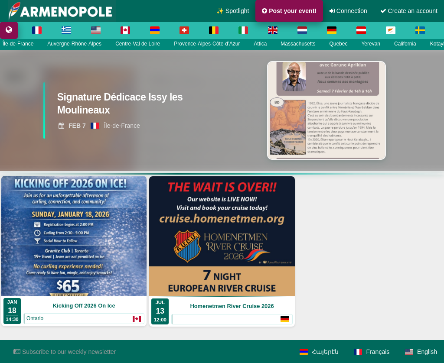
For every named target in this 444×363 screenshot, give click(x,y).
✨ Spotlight (232, 10)
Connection (348, 10)
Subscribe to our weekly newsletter (64, 351)
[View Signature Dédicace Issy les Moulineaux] (132, 106)
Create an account (408, 10)
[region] (222, 110)
